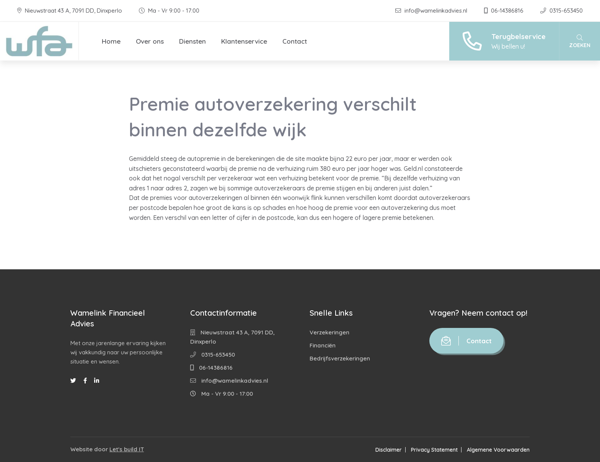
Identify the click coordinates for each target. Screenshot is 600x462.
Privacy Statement (434, 449)
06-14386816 (504, 10)
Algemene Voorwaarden (498, 449)
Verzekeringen (329, 332)
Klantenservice (244, 41)
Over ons (150, 41)
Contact (294, 41)
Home (111, 41)
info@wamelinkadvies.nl (432, 10)
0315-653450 (561, 10)
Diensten (192, 41)
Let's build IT (126, 449)
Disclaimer (388, 449)
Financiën (323, 345)
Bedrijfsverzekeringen (340, 358)
